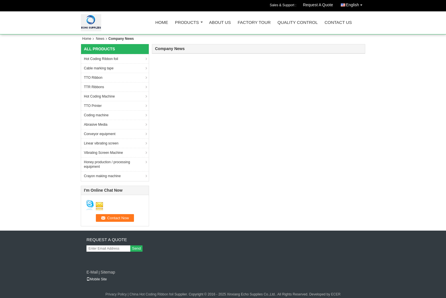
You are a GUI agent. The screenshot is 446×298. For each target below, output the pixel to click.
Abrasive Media (96, 125)
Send (136, 248)
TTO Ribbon (93, 78)
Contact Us (338, 22)
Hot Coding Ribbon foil (101, 59)
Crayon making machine (102, 176)
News (100, 39)
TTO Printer (93, 106)
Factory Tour (254, 22)
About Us (220, 22)
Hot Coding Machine (99, 96)
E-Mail (92, 272)
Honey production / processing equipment (107, 164)
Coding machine (96, 115)
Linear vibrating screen (101, 143)
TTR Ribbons (94, 87)
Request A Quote (318, 5)
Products (187, 22)
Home (161, 22)
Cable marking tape (98, 68)
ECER (335, 294)
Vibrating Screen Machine (103, 153)
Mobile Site (96, 279)
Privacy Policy (116, 294)
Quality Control (298, 22)
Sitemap (107, 272)
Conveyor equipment (99, 134)
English (355, 4)
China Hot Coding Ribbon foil (151, 294)
